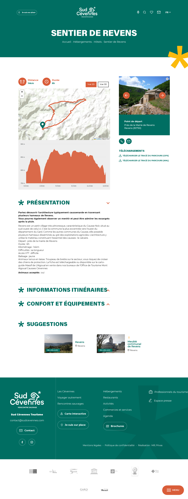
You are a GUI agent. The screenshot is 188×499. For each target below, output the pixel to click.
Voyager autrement (69, 397)
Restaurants (110, 397)
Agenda (108, 416)
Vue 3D (103, 84)
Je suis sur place (26, 12)
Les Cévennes (65, 391)
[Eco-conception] (138, 12)
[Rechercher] (144, 12)
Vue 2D (91, 84)
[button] (42, 125)
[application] (64, 164)
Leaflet (97, 139)
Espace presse (160, 400)
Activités (108, 403)
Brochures (115, 426)
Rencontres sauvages (70, 403)
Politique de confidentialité (120, 445)
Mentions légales (92, 445)
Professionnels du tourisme (168, 392)
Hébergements (112, 391)
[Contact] (159, 12)
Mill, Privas (156, 445)
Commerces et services (117, 409)
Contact (27, 430)
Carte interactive (73, 413)
